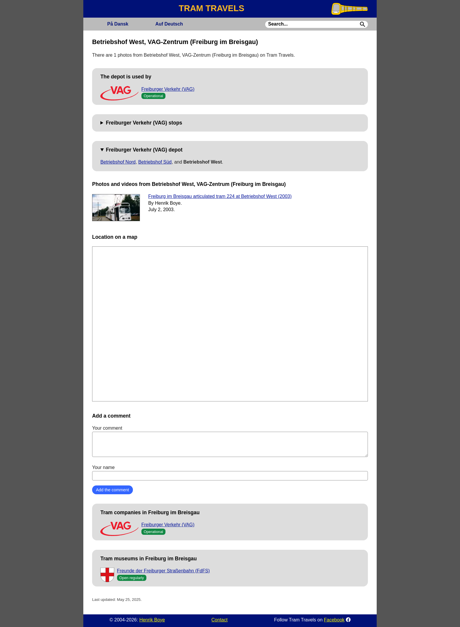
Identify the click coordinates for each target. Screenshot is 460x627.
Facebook (334, 619)
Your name (230, 472)
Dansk (117, 23)
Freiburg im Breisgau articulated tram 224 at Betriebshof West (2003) (220, 196)
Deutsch (169, 23)
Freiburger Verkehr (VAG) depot (144, 150)
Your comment (230, 441)
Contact (220, 619)
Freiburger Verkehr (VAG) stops (144, 123)
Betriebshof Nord (118, 161)
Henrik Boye (152, 619)
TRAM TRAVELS (211, 8)
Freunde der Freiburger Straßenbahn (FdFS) (163, 570)
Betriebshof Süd (155, 161)
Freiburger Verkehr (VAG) (168, 89)
